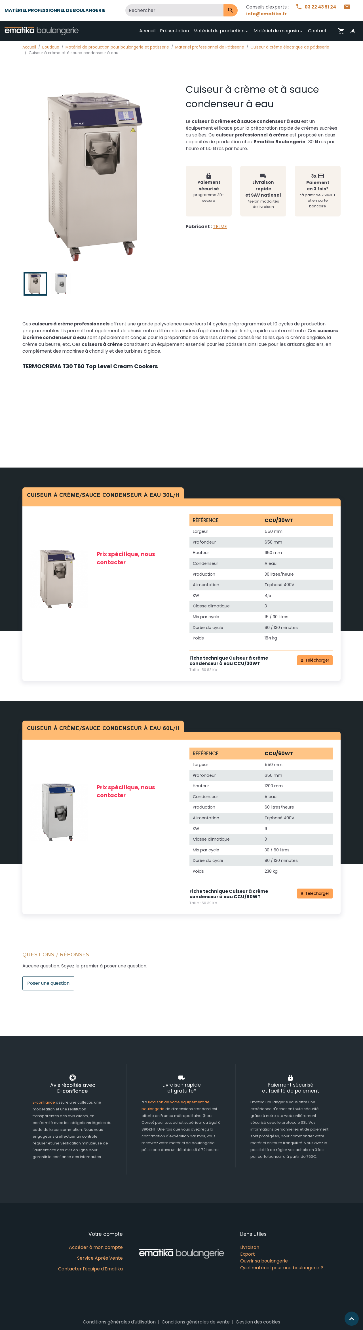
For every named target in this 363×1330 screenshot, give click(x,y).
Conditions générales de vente (196, 1322)
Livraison (249, 1247)
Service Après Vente (100, 1258)
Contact (317, 31)
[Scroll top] (352, 1319)
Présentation (174, 31)
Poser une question (48, 983)
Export (247, 1254)
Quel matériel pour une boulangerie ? (281, 1267)
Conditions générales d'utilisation (119, 1322)
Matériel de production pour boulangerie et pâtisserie (117, 47)
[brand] (43, 31)
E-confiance (44, 1102)
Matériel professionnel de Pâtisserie (209, 47)
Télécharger (314, 660)
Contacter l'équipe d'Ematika (90, 1269)
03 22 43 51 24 (316, 7)
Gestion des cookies (258, 1322)
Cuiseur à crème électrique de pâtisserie (289, 47)
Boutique (50, 47)
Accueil (147, 31)
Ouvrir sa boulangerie (264, 1261)
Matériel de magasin (276, 31)
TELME (220, 226)
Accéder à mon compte (96, 1247)
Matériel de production (218, 31)
